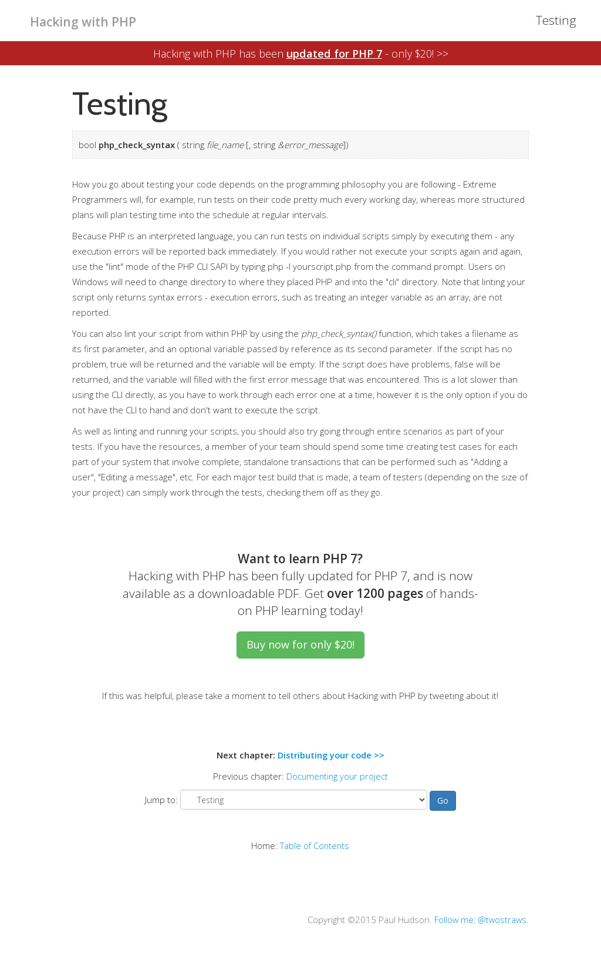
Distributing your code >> (331, 755)
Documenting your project (337, 776)
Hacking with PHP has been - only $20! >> (300, 53)
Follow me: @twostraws (479, 919)
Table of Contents (314, 845)
